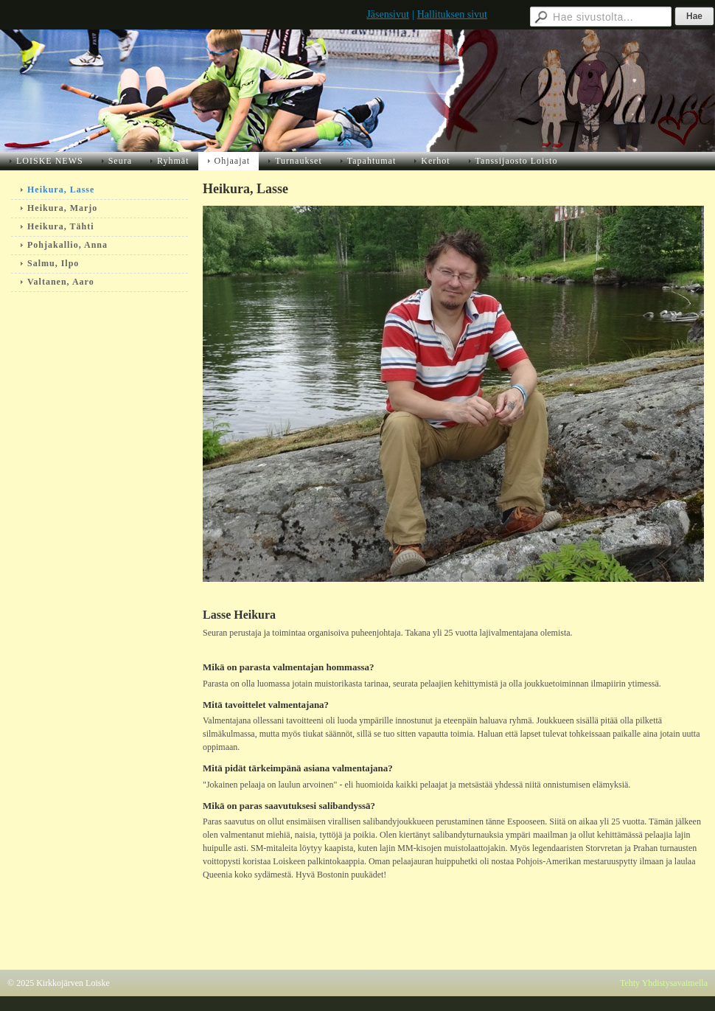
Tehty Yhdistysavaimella (664, 983)
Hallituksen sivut (452, 14)
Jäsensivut (387, 14)
